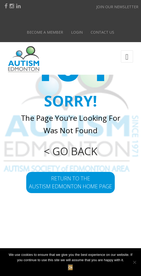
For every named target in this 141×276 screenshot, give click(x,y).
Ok (70, 267)
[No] (134, 262)
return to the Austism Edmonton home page (70, 182)
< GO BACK (71, 151)
